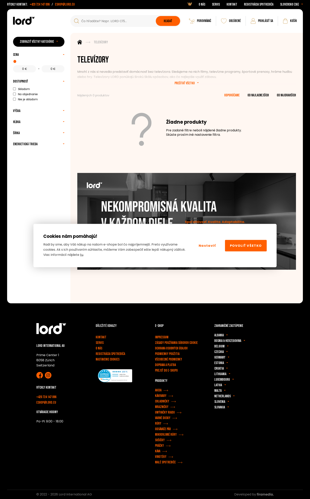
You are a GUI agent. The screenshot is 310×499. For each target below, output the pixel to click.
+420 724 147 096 (40, 4)
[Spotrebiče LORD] (24, 21)
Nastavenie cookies (107, 359)
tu (81, 254)
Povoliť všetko (246, 245)
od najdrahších (286, 95)
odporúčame (232, 95)
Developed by (254, 494)
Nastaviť (207, 245)
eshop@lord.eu (65, 4)
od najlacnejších (258, 95)
